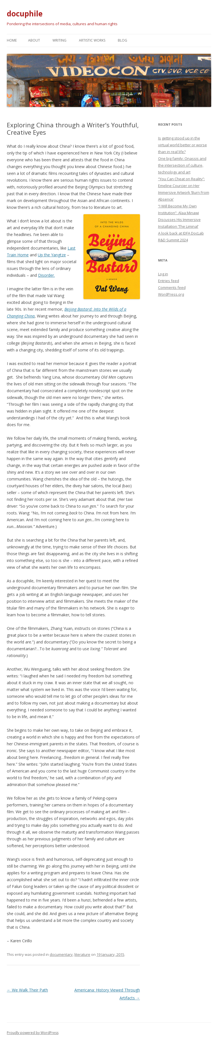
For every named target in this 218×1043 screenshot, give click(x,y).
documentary (61, 954)
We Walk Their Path (27, 990)
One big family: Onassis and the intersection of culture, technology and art (182, 165)
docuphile (25, 13)
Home (12, 40)
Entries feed (168, 280)
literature (82, 954)
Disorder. (46, 275)
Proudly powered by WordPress (32, 1032)
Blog (122, 40)
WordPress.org (171, 294)
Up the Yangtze (52, 254)
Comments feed (172, 287)
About (34, 40)
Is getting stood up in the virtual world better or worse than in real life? (182, 145)
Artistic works (92, 40)
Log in (163, 273)
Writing (59, 40)
